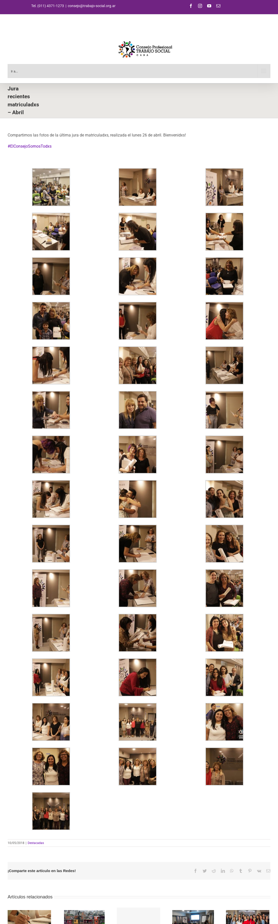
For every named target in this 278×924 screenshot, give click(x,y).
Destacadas (36, 843)
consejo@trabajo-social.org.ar (92, 6)
